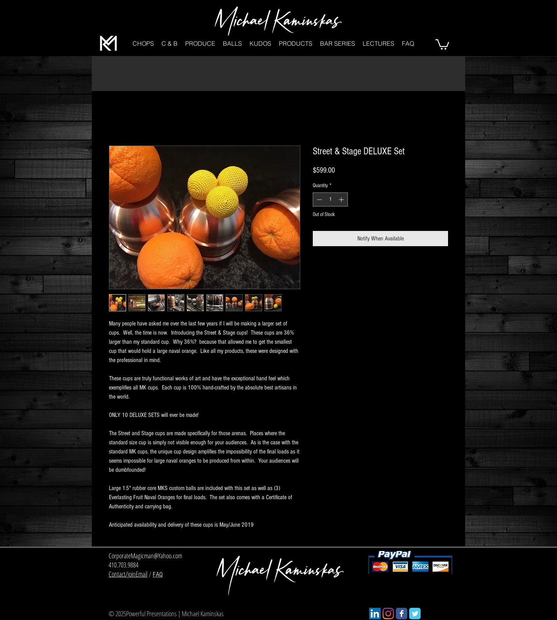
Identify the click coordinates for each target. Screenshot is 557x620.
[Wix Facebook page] (401, 613)
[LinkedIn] (375, 613)
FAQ (158, 574)
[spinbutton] (330, 199)
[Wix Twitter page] (415, 613)
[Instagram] (388, 613)
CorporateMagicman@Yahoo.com (145, 555)
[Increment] (342, 199)
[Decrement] (318, 199)
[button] (143, 43)
